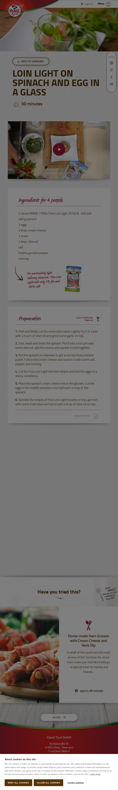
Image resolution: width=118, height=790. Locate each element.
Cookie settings (75, 783)
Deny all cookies (18, 783)
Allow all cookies (48, 783)
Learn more (95, 774)
